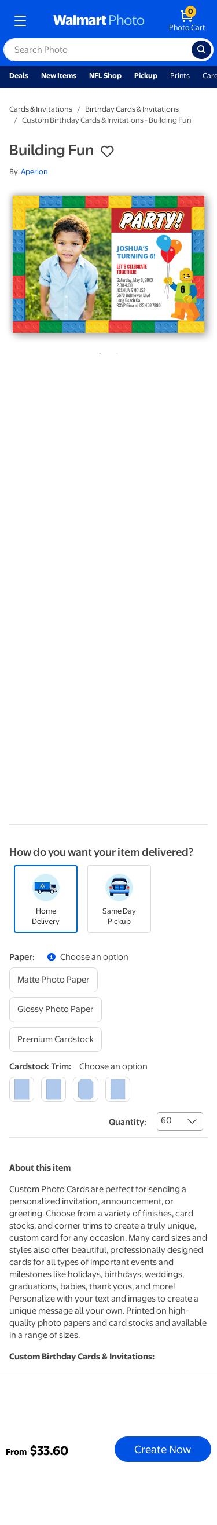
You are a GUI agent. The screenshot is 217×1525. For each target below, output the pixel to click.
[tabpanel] (108, 264)
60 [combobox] (166, 1120)
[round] (53, 1089)
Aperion (34, 171)
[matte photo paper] (53, 979)
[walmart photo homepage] (98, 21)
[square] (21, 1089)
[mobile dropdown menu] (20, 21)
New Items (58, 75)
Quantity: (127, 1122)
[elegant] (85, 1089)
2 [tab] (115, 351)
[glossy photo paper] (55, 1009)
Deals (18, 75)
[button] (107, 152)
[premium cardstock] (55, 1039)
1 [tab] (98, 351)
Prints (180, 75)
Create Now (162, 1449)
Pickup (145, 75)
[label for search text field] (97, 49)
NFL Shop (105, 75)
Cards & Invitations (40, 109)
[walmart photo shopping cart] (187, 21)
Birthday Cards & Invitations (132, 109)
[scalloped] (117, 1089)
